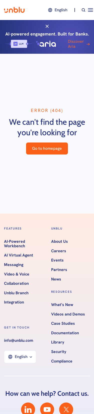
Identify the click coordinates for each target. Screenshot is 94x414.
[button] (57, 10)
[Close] (47, 26)
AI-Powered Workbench (14, 243)
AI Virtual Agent (18, 255)
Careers (58, 251)
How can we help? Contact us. (47, 394)
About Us (59, 241)
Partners (59, 270)
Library (57, 342)
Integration (14, 302)
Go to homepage (47, 148)
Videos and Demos (68, 314)
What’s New (62, 304)
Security (58, 352)
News (56, 279)
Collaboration (16, 283)
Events (57, 260)
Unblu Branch (16, 293)
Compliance (61, 361)
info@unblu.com (18, 340)
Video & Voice (16, 274)
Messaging (13, 264)
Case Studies (63, 323)
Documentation (65, 333)
